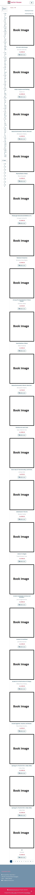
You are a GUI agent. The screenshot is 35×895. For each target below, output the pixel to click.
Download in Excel (29, 10)
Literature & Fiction (5, 144)
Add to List (22, 54)
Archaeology (5, 28)
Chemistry (5, 54)
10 (30, 861)
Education (5, 86)
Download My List (29, 13)
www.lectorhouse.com (13, 889)
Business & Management (5, 46)
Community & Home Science (5, 61)
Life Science (5, 138)
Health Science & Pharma (5, 102)
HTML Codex (14, 892)
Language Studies (5, 114)
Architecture (5, 33)
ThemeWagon (27, 892)
